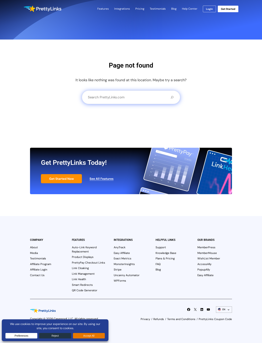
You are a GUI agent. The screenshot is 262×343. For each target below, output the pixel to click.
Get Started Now (61, 179)
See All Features (102, 179)
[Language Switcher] (224, 309)
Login (209, 9)
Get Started (228, 9)
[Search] (172, 97)
